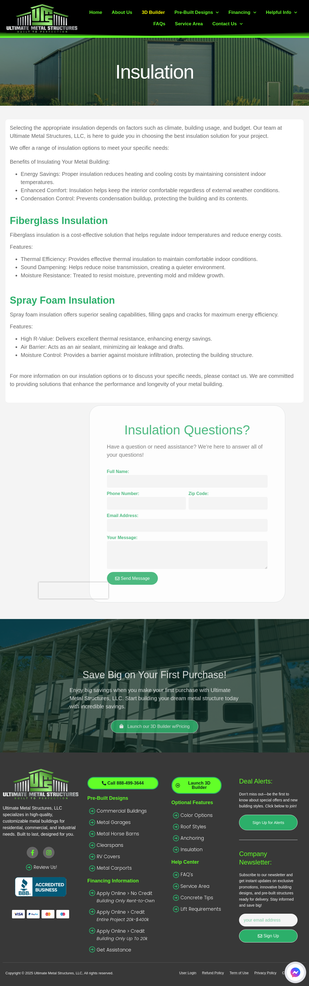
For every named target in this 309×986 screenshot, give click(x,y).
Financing (242, 12)
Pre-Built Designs (197, 12)
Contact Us (227, 24)
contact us (234, 376)
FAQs (159, 23)
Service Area (189, 23)
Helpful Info (281, 12)
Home (95, 12)
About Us (122, 12)
